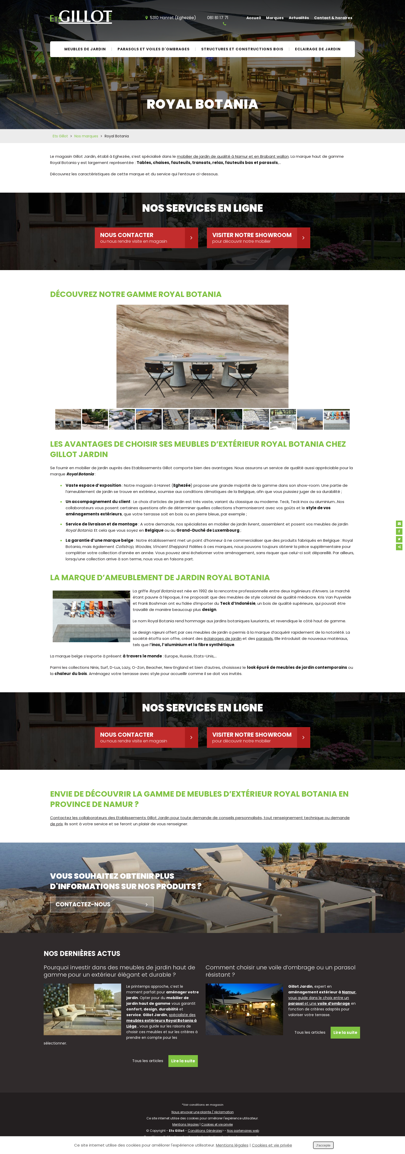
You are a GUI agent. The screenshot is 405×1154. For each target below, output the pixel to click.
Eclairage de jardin (318, 49)
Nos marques (86, 136)
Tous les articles (147, 1060)
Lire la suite (183, 1061)
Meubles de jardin (85, 49)
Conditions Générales (205, 1130)
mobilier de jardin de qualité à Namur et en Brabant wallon (233, 156)
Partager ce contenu (399, 547)
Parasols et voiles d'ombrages (154, 49)
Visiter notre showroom (261, 238)
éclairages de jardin (223, 638)
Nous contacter (149, 238)
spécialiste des (161, 1020)
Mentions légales (185, 1124)
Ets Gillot (60, 136)
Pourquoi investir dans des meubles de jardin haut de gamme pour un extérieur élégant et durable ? (119, 971)
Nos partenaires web (243, 1130)
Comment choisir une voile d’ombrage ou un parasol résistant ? (280, 971)
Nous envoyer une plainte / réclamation (203, 1112)
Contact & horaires (333, 17)
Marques (275, 17)
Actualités (299, 17)
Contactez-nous (104, 904)
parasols (264, 638)
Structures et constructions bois (242, 49)
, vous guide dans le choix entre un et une (322, 998)
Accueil (253, 17)
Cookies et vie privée (217, 1124)
